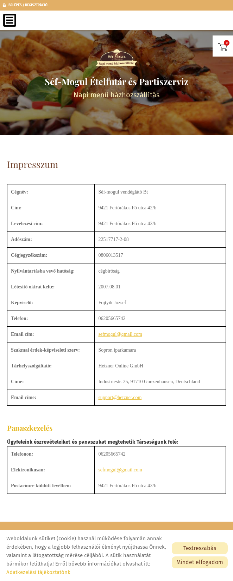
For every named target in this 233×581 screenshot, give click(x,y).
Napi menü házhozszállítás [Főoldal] (116, 87)
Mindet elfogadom (199, 562)
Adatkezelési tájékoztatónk (38, 572)
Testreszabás (199, 548)
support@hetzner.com (119, 397)
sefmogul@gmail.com (120, 334)
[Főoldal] (116, 58)
